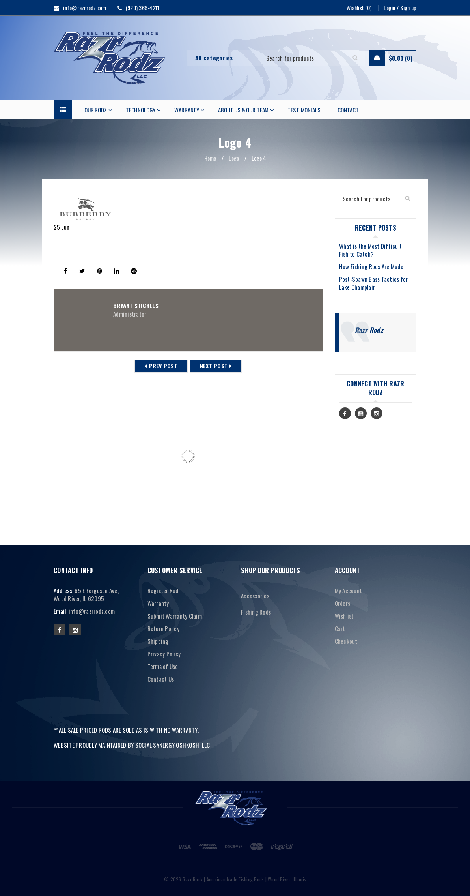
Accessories (255, 595)
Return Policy (163, 628)
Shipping (158, 641)
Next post (214, 366)
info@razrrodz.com (92, 611)
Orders (343, 603)
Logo (234, 158)
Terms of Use (162, 666)
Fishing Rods (256, 611)
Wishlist (344, 615)
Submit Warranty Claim (174, 615)
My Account (348, 590)
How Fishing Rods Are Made (371, 266)
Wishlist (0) (359, 8)
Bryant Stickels (136, 305)
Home (210, 158)
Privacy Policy (164, 653)
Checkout (346, 641)
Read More (73, 504)
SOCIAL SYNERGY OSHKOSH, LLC (172, 744)
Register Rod (163, 590)
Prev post (163, 366)
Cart (340, 628)
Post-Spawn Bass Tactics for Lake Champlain (373, 283)
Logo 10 (65, 481)
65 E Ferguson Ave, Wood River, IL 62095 (86, 594)
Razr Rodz (369, 330)
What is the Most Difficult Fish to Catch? (370, 250)
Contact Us (160, 679)
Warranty (158, 603)
